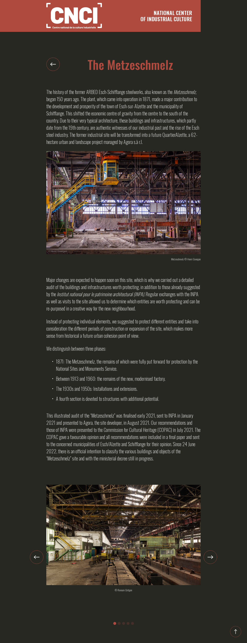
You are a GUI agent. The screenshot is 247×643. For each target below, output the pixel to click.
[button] (114, 623)
